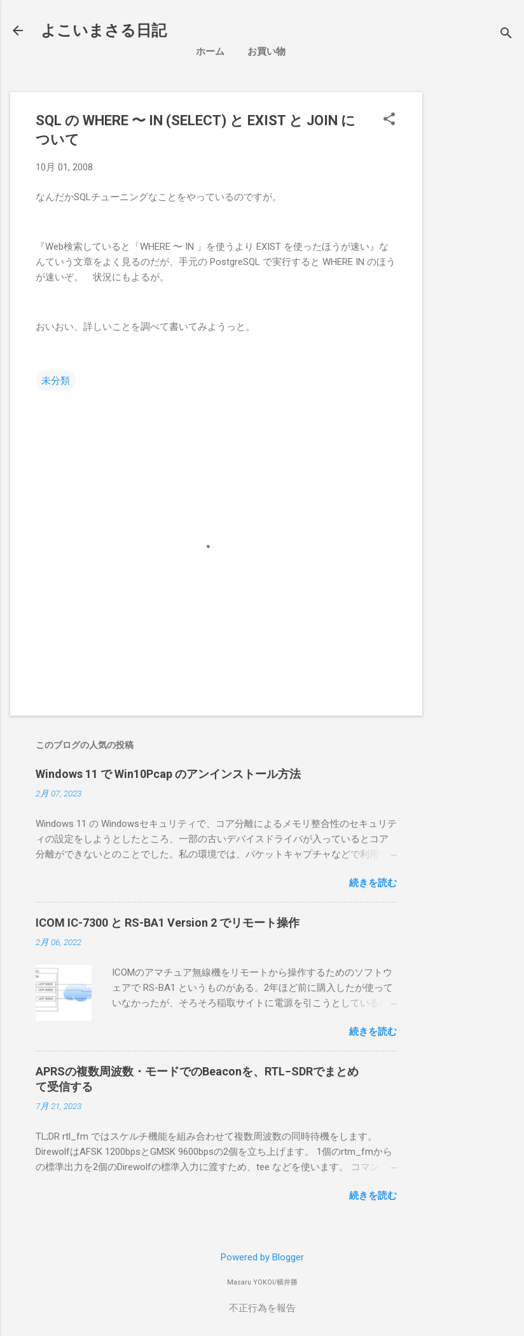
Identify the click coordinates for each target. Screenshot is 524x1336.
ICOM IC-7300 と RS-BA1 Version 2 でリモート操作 (168, 922)
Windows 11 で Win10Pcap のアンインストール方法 (168, 773)
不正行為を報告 (262, 1308)
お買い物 (266, 51)
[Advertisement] (478, 283)
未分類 (55, 380)
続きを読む (373, 883)
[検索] (506, 34)
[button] (389, 120)
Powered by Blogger (262, 1257)
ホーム (210, 51)
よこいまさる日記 (104, 30)
